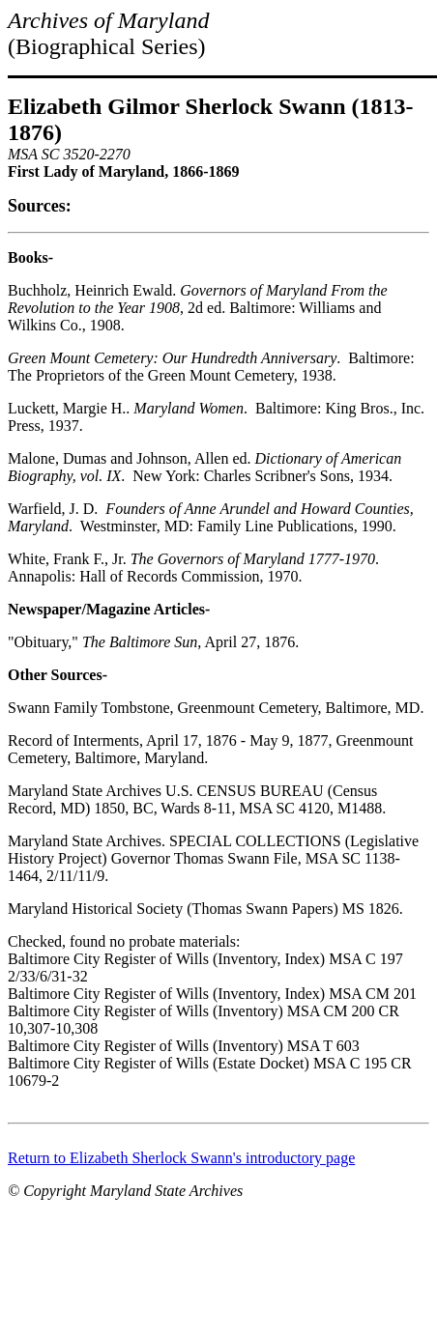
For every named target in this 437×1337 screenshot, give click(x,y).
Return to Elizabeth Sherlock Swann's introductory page (181, 1158)
